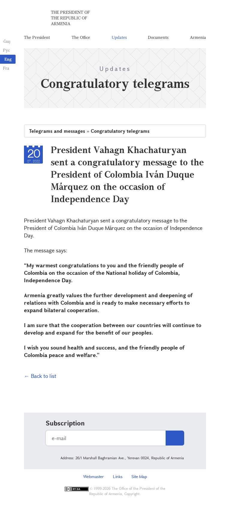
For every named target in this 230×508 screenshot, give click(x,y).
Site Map (139, 476)
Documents (158, 37)
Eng (8, 59)
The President (37, 37)
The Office (81, 37)
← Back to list (40, 375)
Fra (6, 68)
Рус (6, 50)
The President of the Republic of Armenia (70, 17)
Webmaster (93, 476)
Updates (119, 37)
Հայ (6, 41)
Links (117, 476)
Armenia (198, 37)
